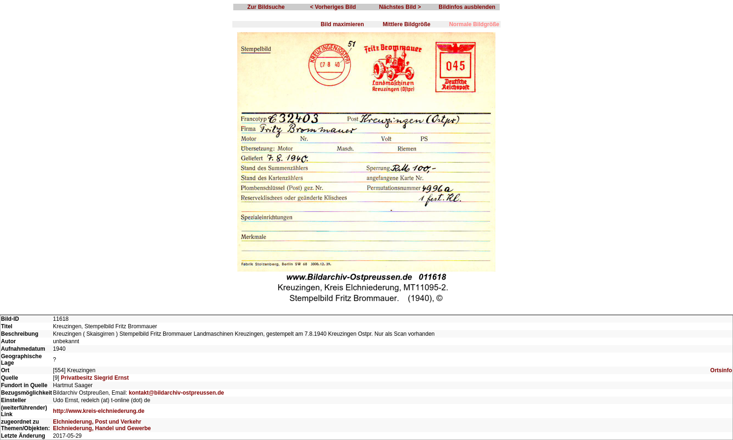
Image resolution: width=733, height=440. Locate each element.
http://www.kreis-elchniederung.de (98, 411)
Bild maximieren (342, 24)
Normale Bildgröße (474, 24)
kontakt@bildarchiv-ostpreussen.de (176, 393)
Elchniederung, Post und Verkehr (97, 421)
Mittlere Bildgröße (407, 24)
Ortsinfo (721, 370)
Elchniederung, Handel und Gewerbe (102, 428)
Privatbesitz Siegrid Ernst (95, 378)
